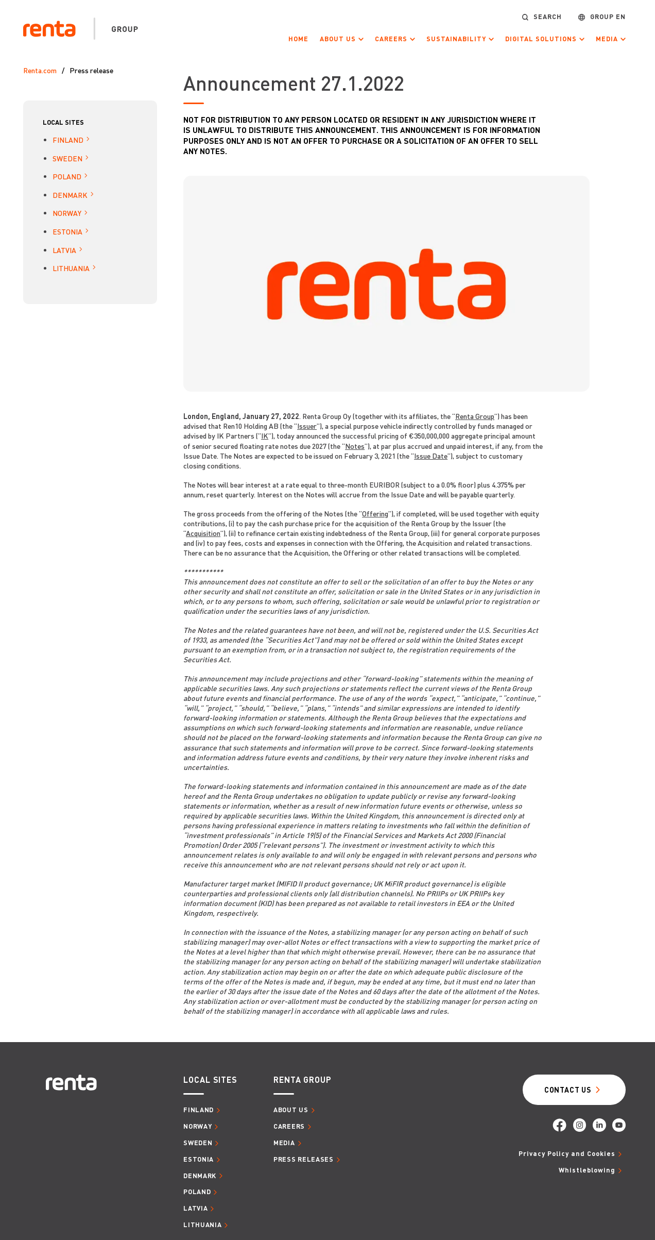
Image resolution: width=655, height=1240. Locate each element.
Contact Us (567, 1089)
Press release (91, 70)
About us (338, 39)
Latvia (64, 250)
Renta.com (40, 70)
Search (547, 17)
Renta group (302, 1079)
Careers (391, 39)
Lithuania (71, 268)
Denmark (70, 194)
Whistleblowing (587, 1170)
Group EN (608, 17)
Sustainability (456, 39)
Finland (68, 139)
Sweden (67, 158)
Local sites (63, 122)
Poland (67, 176)
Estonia (67, 231)
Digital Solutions (541, 39)
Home (298, 39)
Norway (67, 212)
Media (607, 39)
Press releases (303, 1159)
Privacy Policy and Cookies (567, 1153)
